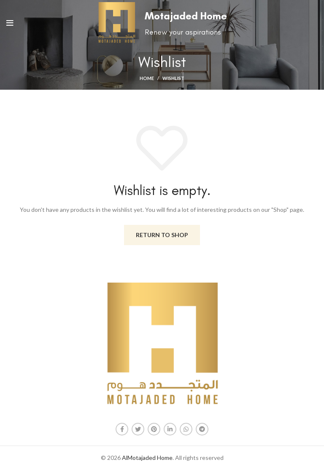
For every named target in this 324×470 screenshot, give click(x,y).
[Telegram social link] (202, 429)
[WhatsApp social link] (186, 429)
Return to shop (162, 234)
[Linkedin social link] (170, 429)
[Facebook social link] (122, 429)
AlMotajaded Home (147, 457)
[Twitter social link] (138, 429)
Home (147, 78)
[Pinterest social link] (154, 429)
